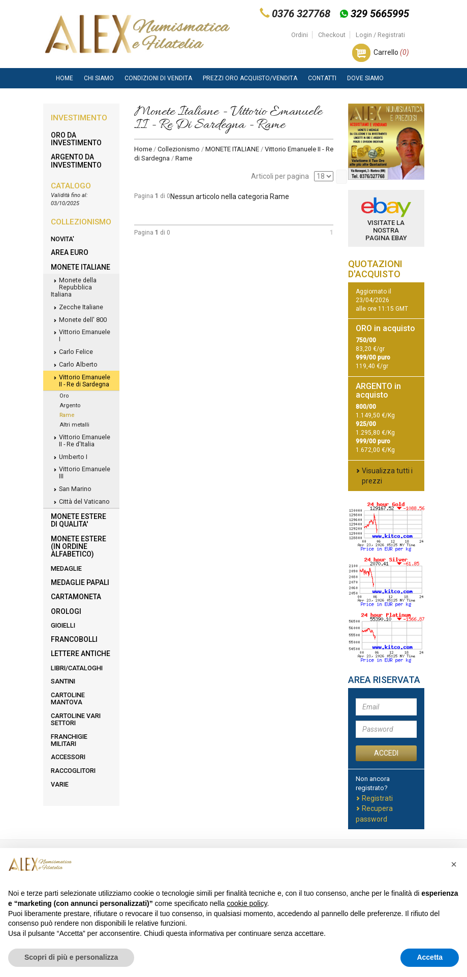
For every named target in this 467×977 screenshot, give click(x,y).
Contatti (322, 78)
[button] (454, 864)
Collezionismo (179, 149)
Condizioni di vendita (158, 78)
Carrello (391, 52)
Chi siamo (99, 78)
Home (64, 78)
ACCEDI (386, 753)
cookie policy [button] (247, 903)
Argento (69, 405)
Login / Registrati (380, 35)
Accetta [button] (430, 957)
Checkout (332, 35)
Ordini (299, 35)
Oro (64, 396)
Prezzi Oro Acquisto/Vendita (250, 78)
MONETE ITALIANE (232, 149)
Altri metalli (74, 424)
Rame (66, 415)
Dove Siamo (365, 78)
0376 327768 (301, 14)
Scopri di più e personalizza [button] (71, 957)
